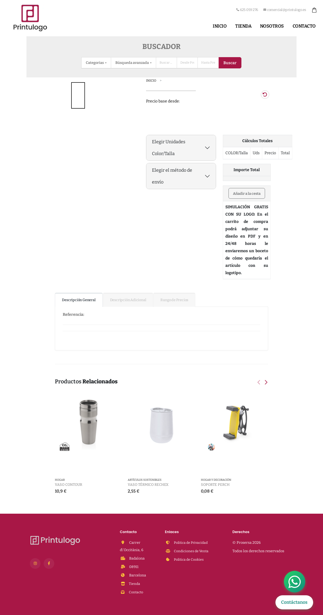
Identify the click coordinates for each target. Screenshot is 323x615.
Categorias (95, 63)
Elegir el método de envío (172, 176)
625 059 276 (247, 10)
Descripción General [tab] (78, 300)
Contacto (304, 26)
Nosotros (272, 26)
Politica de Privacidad (191, 542)
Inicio (219, 26)
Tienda (243, 26)
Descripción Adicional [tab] (128, 300)
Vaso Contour (68, 484)
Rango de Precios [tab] (174, 300)
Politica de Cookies (189, 559)
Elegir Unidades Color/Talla (168, 147)
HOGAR (60, 480)
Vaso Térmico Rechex (148, 484)
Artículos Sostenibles (145, 480)
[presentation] (259, 383)
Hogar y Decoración (216, 480)
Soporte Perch (215, 484)
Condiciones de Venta (191, 551)
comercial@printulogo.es (284, 10)
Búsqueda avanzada (132, 63)
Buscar (229, 63)
